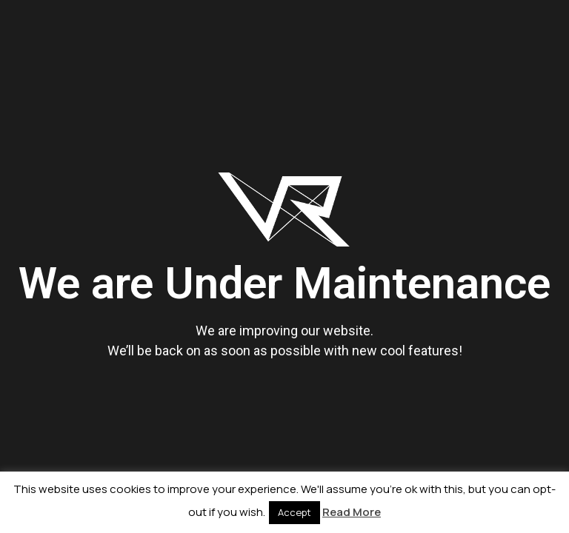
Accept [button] (294, 512)
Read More (351, 512)
